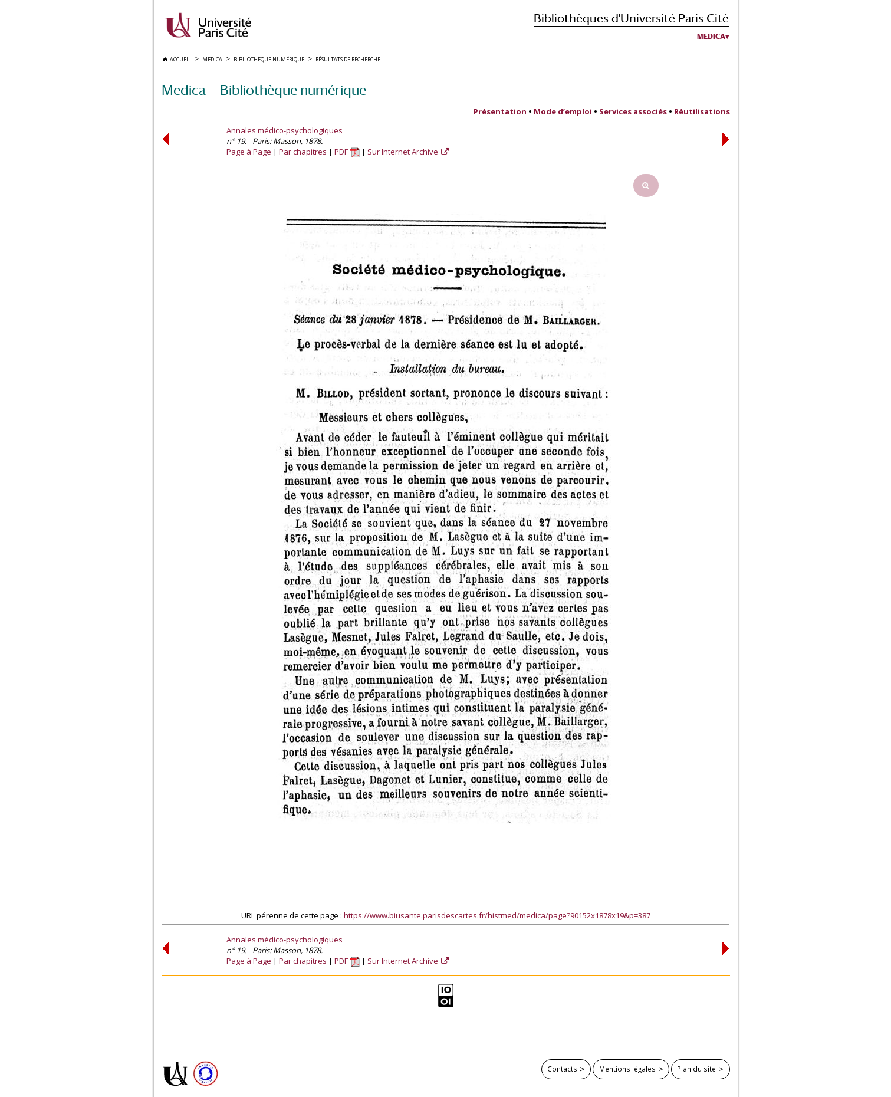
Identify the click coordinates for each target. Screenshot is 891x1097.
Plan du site (696, 1068)
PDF (347, 151)
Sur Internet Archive (403, 151)
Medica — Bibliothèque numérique (264, 90)
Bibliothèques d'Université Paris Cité (631, 18)
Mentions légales (627, 1068)
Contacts (562, 1068)
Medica (711, 36)
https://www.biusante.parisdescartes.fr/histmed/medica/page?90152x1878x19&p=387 (497, 915)
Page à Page (248, 151)
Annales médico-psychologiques (284, 130)
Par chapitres (303, 151)
